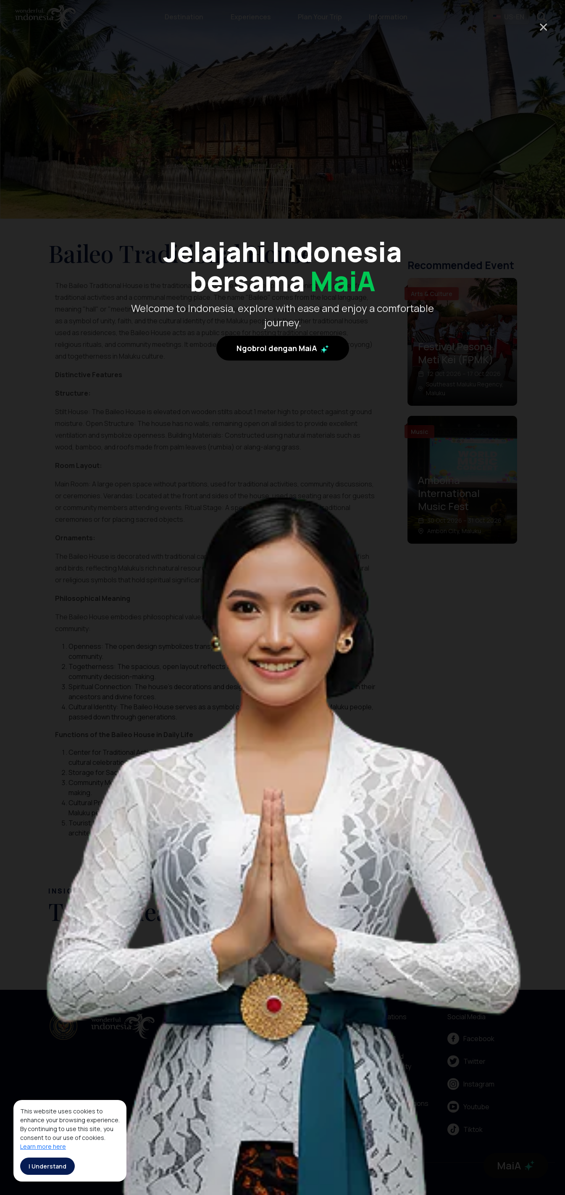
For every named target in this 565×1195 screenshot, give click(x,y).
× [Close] (543, 26)
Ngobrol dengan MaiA (283, 423)
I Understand (47, 1166)
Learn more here (43, 1146)
